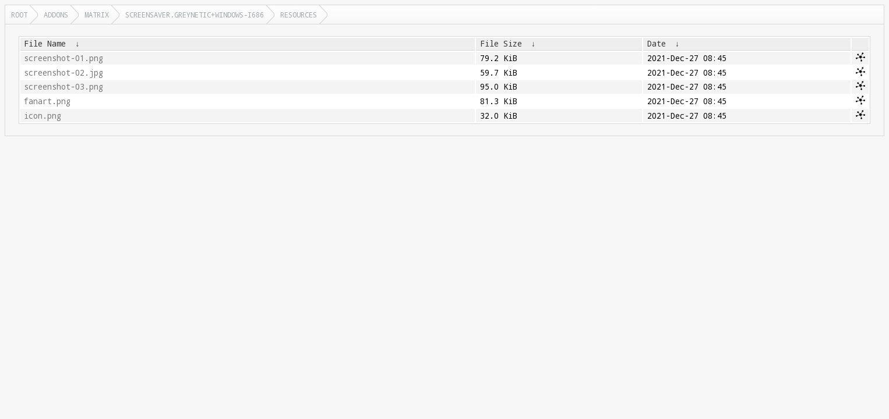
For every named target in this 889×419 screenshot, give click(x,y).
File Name (45, 43)
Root (19, 14)
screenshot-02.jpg (63, 73)
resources (298, 14)
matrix (96, 14)
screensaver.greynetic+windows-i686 (194, 14)
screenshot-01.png (63, 58)
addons (56, 14)
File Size (501, 43)
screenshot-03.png (63, 86)
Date (656, 43)
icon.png (42, 116)
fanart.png (47, 101)
